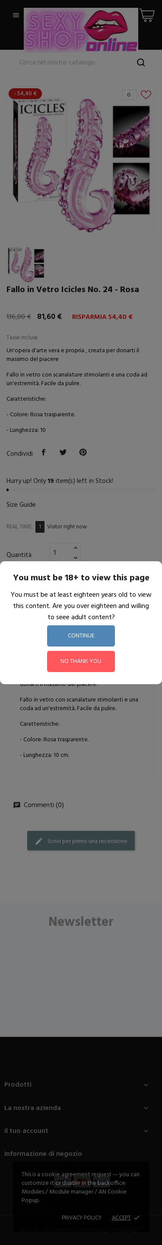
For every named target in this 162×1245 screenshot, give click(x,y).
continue (81, 636)
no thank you (81, 661)
